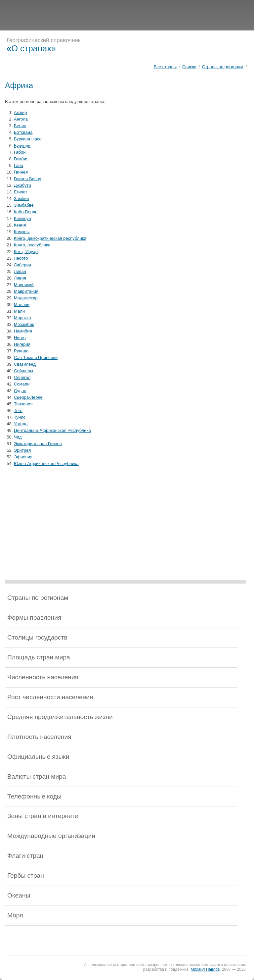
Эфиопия (23, 456)
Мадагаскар (26, 297)
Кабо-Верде (25, 211)
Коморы (22, 231)
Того (18, 410)
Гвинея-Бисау (27, 178)
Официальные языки (38, 756)
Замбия (21, 198)
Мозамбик (24, 324)
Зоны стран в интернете (42, 815)
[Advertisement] (127, 15)
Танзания (23, 403)
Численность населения (42, 677)
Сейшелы (23, 370)
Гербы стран (25, 875)
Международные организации (51, 835)
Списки (189, 66)
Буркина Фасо (28, 138)
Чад (17, 437)
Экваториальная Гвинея (38, 443)
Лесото (21, 258)
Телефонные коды (34, 796)
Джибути (22, 185)
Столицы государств (37, 637)
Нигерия (22, 344)
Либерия (22, 264)
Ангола (21, 119)
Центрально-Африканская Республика (52, 430)
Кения (20, 225)
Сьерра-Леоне (28, 397)
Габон (19, 152)
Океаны (18, 895)
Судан (20, 390)
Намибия (23, 331)
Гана (18, 165)
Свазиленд (25, 364)
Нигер (20, 337)
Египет (20, 191)
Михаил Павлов (205, 969)
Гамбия (21, 158)
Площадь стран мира (38, 657)
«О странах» (31, 48)
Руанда (21, 350)
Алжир (20, 112)
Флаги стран (25, 855)
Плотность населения (39, 736)
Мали (19, 311)
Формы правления (34, 617)
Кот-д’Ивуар (26, 251)
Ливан (20, 271)
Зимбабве (24, 205)
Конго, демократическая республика (50, 238)
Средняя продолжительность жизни (60, 716)
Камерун (22, 218)
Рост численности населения (50, 697)
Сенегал (22, 377)
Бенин (20, 125)
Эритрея (22, 450)
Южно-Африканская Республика (46, 463)
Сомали (22, 384)
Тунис (19, 417)
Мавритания (26, 291)
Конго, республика (32, 244)
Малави (21, 304)
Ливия (20, 278)
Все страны (165, 66)
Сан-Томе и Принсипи (36, 357)
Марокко (22, 317)
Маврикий (24, 284)
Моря (15, 915)
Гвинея (21, 172)
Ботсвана (23, 132)
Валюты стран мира (36, 776)
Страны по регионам (222, 66)
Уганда (20, 423)
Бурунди (22, 145)
